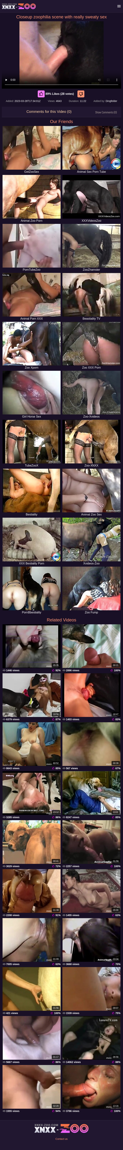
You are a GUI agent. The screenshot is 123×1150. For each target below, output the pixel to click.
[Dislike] (81, 93)
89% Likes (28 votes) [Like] (56, 93)
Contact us (62, 1138)
